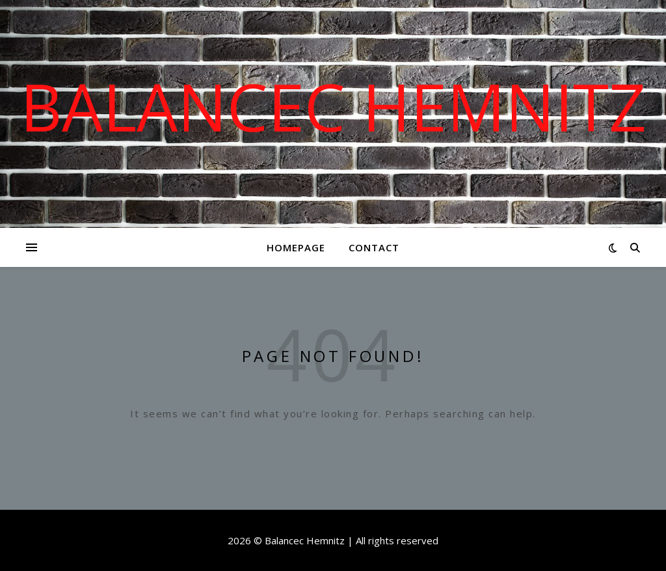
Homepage (296, 247)
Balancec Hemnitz (333, 106)
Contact (374, 247)
